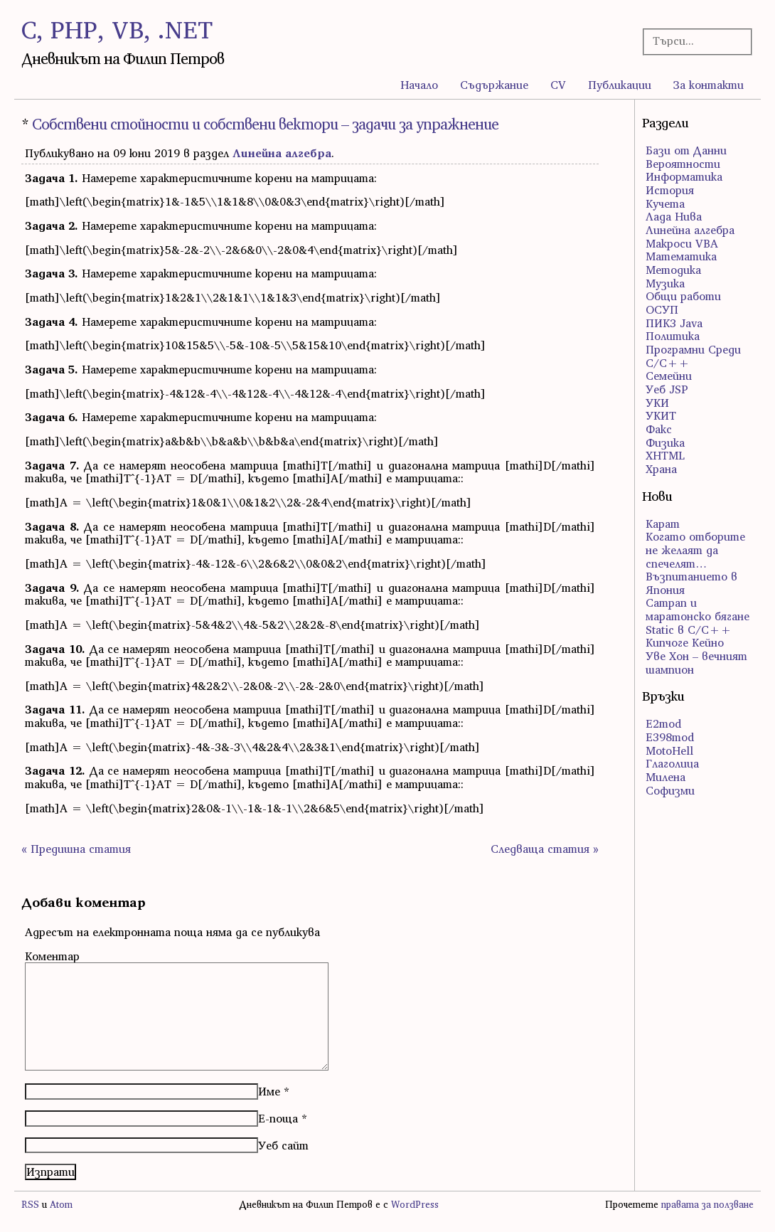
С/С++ (668, 363)
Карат (663, 523)
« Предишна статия (76, 848)
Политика (673, 336)
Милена (665, 777)
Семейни (669, 375)
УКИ (657, 402)
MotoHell (669, 750)
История (670, 190)
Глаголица (672, 763)
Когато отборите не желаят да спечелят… (695, 549)
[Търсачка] (693, 41)
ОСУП (662, 309)
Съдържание (494, 85)
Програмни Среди (693, 349)
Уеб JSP (667, 389)
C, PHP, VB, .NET (117, 29)
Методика (673, 269)
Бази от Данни (686, 150)
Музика (665, 283)
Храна (661, 469)
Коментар (52, 956)
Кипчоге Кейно (685, 642)
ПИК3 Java (674, 323)
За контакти (708, 85)
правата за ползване (707, 1205)
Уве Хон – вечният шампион (696, 662)
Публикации (619, 85)
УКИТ (661, 415)
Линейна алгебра (281, 153)
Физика (665, 442)
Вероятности (683, 163)
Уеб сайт (283, 1145)
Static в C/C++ (689, 629)
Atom (61, 1205)
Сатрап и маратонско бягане (697, 609)
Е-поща (278, 1118)
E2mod (663, 723)
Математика (681, 256)
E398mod (670, 737)
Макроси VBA (682, 243)
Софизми (670, 790)
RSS (30, 1205)
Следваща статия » (545, 848)
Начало (419, 85)
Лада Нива (674, 216)
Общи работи (683, 296)
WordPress (415, 1205)
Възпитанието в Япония (691, 583)
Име (269, 1091)
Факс (659, 429)
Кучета (665, 203)
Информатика (684, 176)
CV (558, 85)
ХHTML (665, 455)
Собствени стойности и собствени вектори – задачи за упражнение (265, 124)
